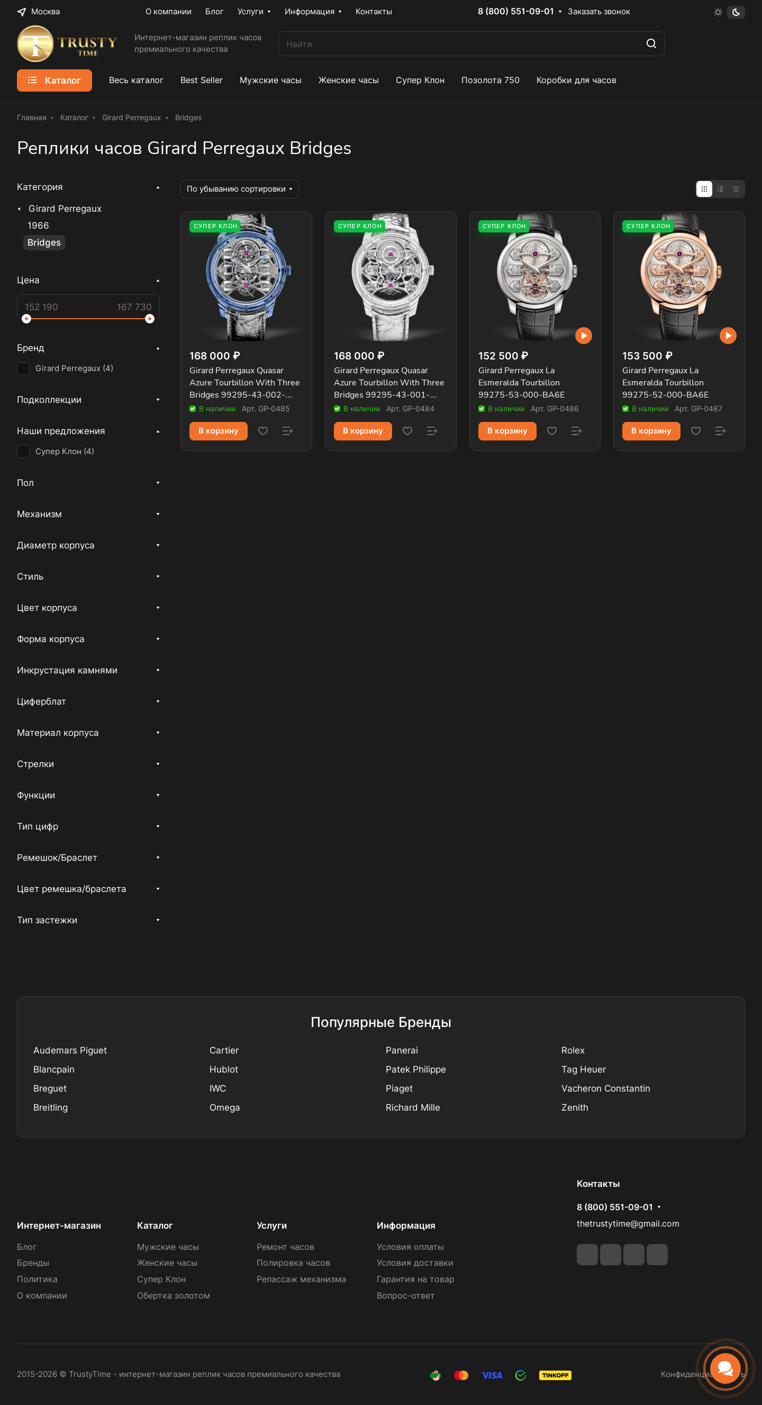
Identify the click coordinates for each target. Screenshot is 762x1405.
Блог (27, 1247)
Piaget (399, 1088)
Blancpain (54, 1069)
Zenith (574, 1107)
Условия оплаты (410, 1247)
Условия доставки (415, 1263)
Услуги (272, 1225)
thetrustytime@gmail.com (628, 1224)
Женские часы (167, 1263)
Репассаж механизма (301, 1279)
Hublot (224, 1069)
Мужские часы (168, 1247)
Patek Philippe (416, 1069)
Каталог (155, 1225)
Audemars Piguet (70, 1050)
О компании (42, 1296)
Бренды (33, 1263)
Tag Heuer (583, 1069)
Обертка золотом (173, 1296)
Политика (37, 1279)
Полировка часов (293, 1263)
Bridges (44, 242)
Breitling (50, 1107)
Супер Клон (161, 1279)
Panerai (402, 1050)
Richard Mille (413, 1107)
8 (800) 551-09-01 (516, 11)
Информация (406, 1225)
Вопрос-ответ (406, 1296)
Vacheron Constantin (605, 1088)
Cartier (224, 1050)
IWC (218, 1088)
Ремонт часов (285, 1247)
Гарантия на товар (416, 1279)
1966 (38, 225)
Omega (225, 1107)
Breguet (50, 1088)
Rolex (573, 1050)
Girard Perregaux (65, 208)
